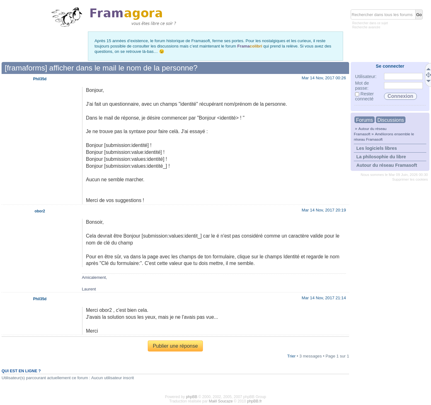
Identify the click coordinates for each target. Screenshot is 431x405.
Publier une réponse (175, 346)
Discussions (390, 120)
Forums (364, 120)
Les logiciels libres (376, 148)
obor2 (40, 211)
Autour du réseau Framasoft (386, 165)
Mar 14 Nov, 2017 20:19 (324, 210)
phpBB (191, 397)
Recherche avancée (366, 27)
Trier (291, 356)
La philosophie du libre (381, 156)
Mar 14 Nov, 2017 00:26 (324, 78)
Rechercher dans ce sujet (370, 23)
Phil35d (40, 79)
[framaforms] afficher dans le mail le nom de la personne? (101, 68)
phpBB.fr (254, 401)
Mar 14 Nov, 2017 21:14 (324, 297)
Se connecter (390, 66)
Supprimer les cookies (410, 179)
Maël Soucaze (221, 401)
